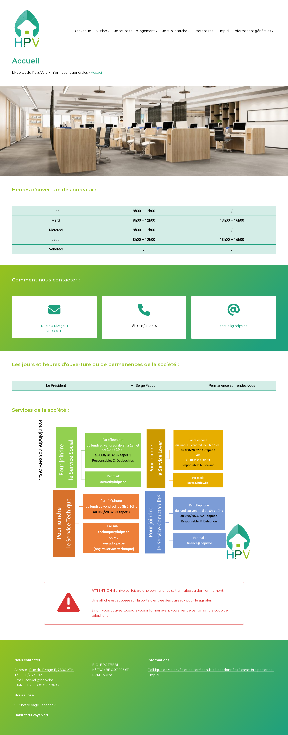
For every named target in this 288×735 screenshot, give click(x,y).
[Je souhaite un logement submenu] (157, 31)
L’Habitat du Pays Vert (29, 72)
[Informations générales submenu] (273, 31)
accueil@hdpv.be (234, 326)
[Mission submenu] (109, 31)
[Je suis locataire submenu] (189, 31)
